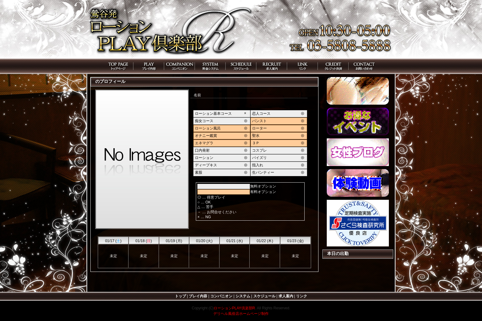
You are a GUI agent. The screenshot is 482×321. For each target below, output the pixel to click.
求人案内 (286, 296)
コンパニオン (221, 296)
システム (242, 296)
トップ (180, 296)
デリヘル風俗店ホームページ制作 (241, 313)
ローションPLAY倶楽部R (234, 308)
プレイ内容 (198, 296)
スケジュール (264, 296)
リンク (301, 296)
